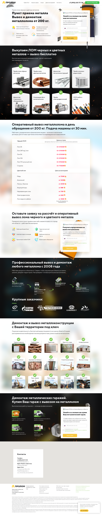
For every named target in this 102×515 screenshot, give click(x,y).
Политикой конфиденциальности (71, 32)
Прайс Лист (26, 2)
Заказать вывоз (35, 2)
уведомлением (82, 507)
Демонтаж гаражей (50, 2)
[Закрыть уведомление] (99, 503)
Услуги (42, 2)
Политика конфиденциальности (83, 486)
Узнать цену (70, 38)
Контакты (59, 2)
